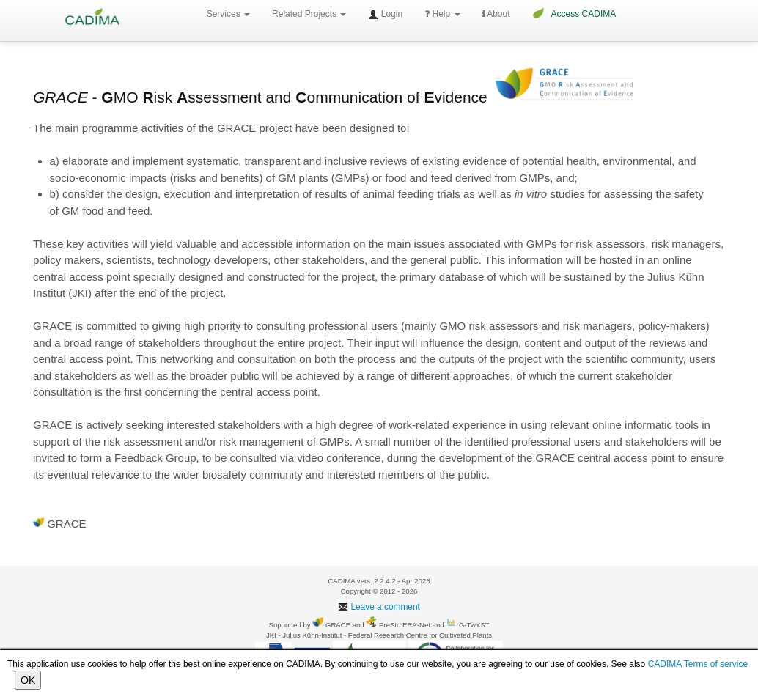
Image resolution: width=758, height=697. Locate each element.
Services (228, 14)
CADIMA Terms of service (698, 664)
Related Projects (309, 14)
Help (442, 14)
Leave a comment (379, 607)
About (496, 14)
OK (28, 680)
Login (385, 14)
